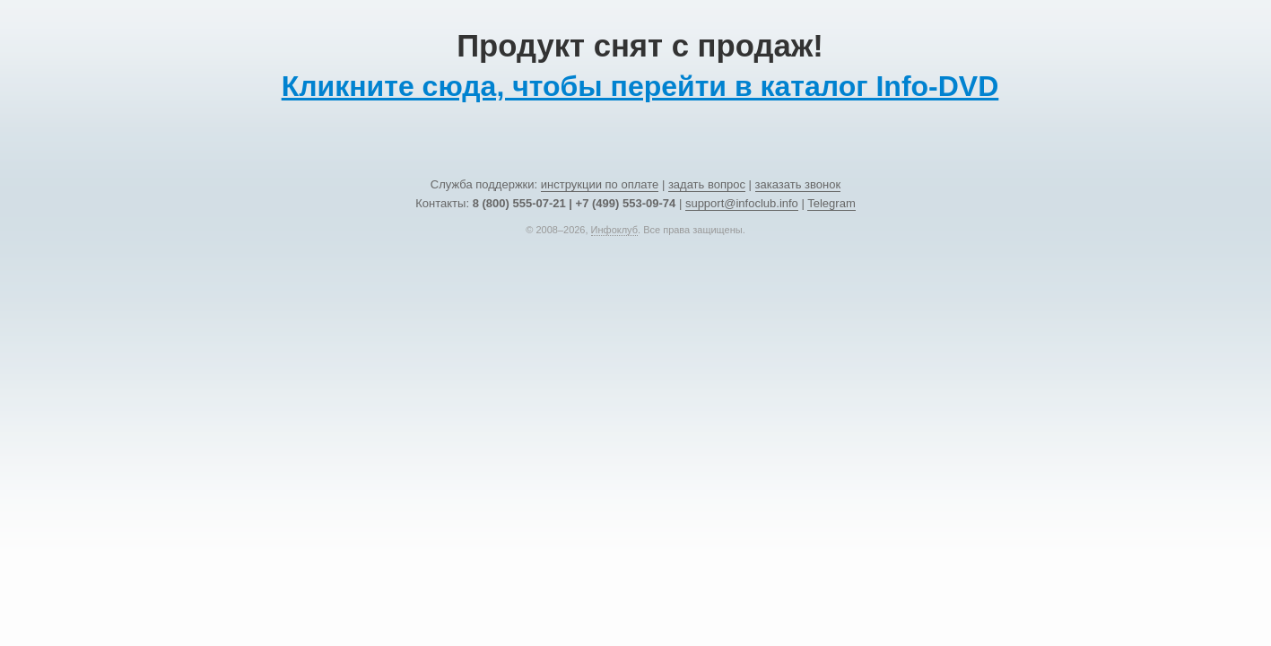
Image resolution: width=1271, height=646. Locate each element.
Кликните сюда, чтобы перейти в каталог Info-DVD (640, 86)
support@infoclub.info (741, 203)
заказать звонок (798, 184)
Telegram (831, 203)
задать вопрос (706, 184)
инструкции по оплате (599, 184)
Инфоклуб (614, 229)
